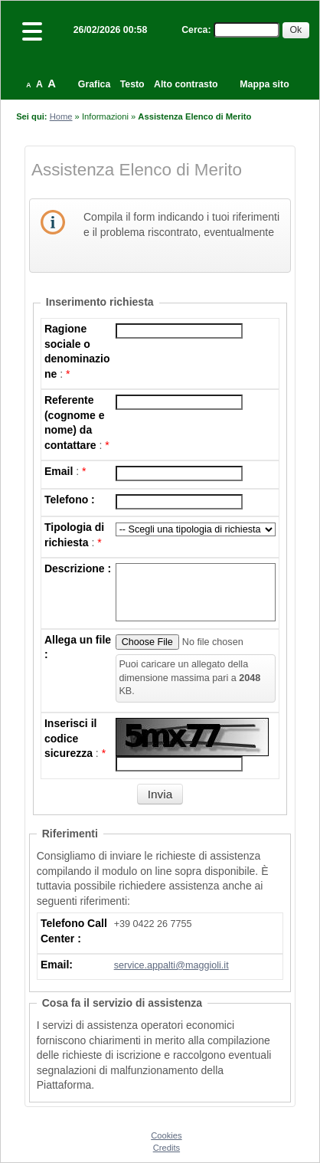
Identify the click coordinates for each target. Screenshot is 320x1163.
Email (58, 471)
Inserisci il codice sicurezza (70, 738)
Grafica (94, 84)
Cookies (166, 1135)
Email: (57, 964)
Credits (166, 1147)
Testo (132, 84)
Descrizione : (77, 568)
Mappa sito (264, 84)
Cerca (194, 30)
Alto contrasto (185, 84)
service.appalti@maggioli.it (171, 965)
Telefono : (69, 499)
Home (61, 116)
